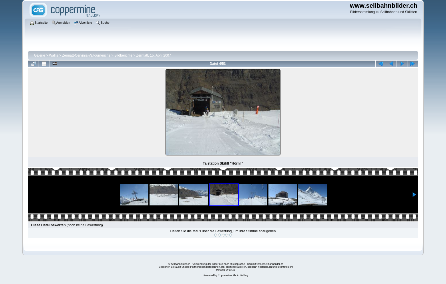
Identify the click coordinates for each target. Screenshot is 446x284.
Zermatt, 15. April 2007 (153, 55)
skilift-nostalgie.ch (236, 266)
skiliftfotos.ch (285, 266)
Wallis (53, 55)
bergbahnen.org (215, 266)
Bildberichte (123, 55)
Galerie (39, 55)
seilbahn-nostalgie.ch (260, 266)
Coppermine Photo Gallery (233, 275)
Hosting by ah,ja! (225, 269)
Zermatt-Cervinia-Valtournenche (86, 55)
